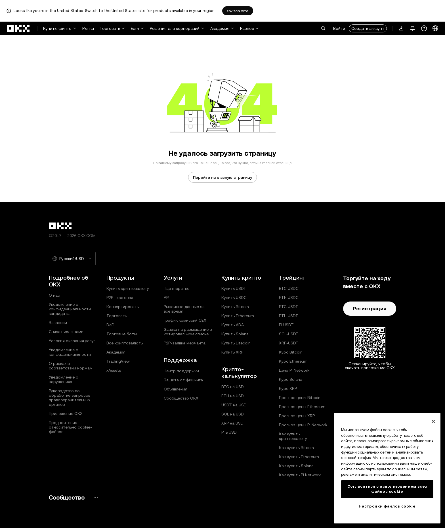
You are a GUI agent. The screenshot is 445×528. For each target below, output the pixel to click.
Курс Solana (290, 379)
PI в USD (229, 432)
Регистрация (369, 308)
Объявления (175, 389)
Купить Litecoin (236, 343)
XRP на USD (232, 423)
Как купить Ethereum (299, 456)
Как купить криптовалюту (293, 436)
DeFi (110, 325)
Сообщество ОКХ (181, 398)
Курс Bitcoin (291, 352)
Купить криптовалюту (127, 288)
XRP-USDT (289, 343)
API (166, 297)
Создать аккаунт (367, 28)
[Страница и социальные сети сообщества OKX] (95, 497)
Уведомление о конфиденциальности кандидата (70, 309)
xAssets (113, 370)
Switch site (238, 11)
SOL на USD (232, 414)
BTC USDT (288, 306)
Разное (247, 28)
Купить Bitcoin (235, 306)
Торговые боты (121, 334)
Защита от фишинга (183, 380)
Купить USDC (234, 297)
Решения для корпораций (175, 28)
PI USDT (286, 325)
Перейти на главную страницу (222, 177)
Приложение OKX (66, 413)
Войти (339, 28)
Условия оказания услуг (72, 340)
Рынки (88, 28)
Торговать (110, 28)
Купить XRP (232, 352)
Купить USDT (233, 288)
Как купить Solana (296, 465)
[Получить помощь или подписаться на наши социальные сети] (424, 28)
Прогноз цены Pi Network (303, 425)
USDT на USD (234, 405)
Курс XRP (288, 388)
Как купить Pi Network (300, 475)
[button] (323, 28)
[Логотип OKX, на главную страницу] (18, 28)
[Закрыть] (433, 421)
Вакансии (58, 322)
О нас (54, 295)
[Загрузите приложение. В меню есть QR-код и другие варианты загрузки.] (401, 28)
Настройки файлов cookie (387, 506)
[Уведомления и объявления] (412, 28)
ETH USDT (288, 315)
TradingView (118, 361)
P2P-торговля (119, 297)
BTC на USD (232, 386)
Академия (219, 28)
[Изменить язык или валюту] (435, 28)
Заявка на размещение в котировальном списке (188, 331)
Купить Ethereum (237, 315)
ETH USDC (289, 297)
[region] (387, 468)
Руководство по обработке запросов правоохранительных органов (69, 397)
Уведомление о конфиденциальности (70, 352)
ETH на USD (232, 396)
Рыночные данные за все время (184, 308)
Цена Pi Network (294, 370)
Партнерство (177, 288)
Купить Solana (235, 334)
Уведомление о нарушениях (63, 379)
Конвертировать (122, 306)
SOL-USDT (289, 334)
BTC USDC (289, 288)
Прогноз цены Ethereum (302, 406)
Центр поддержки (181, 371)
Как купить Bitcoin (296, 447)
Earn (135, 28)
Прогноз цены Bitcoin (299, 397)
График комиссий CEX (185, 320)
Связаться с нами (66, 331)
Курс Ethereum (293, 361)
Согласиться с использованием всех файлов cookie (387, 489)
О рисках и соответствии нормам (71, 365)
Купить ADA (232, 325)
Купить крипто (57, 28)
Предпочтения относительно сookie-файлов (70, 427)
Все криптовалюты (125, 343)
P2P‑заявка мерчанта (184, 343)
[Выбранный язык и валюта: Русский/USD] (72, 258)
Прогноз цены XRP (297, 415)
